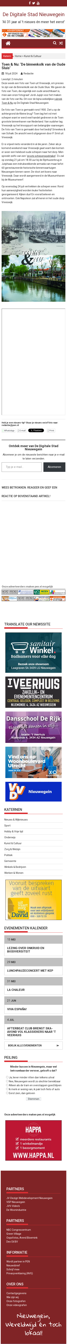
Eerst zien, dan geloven (22, 1093)
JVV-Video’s (13, 1206)
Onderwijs (10, 837)
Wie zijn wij (12, 1297)
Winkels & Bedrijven (15, 867)
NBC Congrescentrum (18, 1229)
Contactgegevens (16, 1293)
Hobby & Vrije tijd (13, 831)
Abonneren (54, 467)
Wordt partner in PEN (18, 1261)
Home (18, 56)
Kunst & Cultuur (32, 56)
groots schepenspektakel (41, 156)
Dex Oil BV (12, 1241)
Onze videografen (16, 1305)
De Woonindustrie (16, 1209)
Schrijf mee (12, 1269)
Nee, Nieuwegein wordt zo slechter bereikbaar (35, 1081)
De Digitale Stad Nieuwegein (33, 14)
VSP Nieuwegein (15, 1202)
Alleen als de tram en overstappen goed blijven (35, 1085)
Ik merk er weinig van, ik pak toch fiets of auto (34, 1089)
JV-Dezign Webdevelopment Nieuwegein (29, 1198)
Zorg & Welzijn (12, 849)
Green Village (13, 1233)
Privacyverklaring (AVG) (19, 1273)
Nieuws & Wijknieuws (16, 819)
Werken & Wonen (13, 872)
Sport (7, 825)
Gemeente (10, 861)
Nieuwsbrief (13, 1265)
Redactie (29, 73)
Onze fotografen (16, 1301)
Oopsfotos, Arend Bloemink (22, 1237)
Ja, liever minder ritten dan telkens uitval (31, 1077)
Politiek (8, 855)
